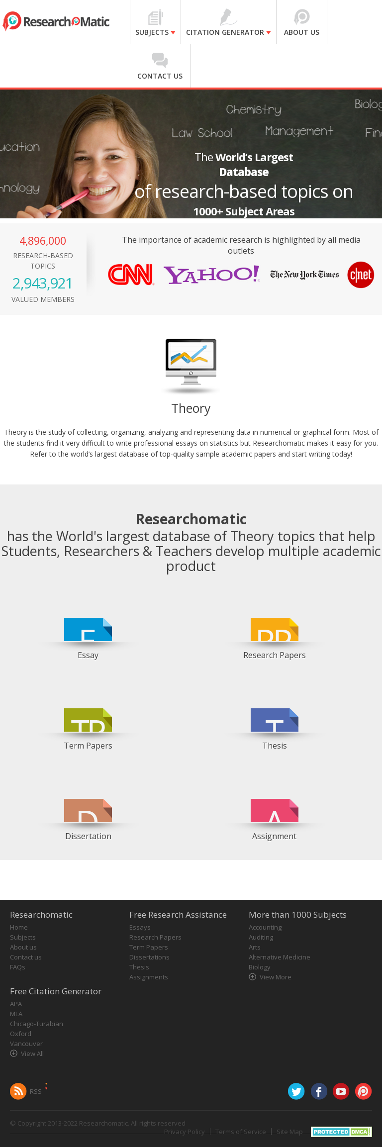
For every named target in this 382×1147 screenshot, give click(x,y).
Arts (255, 947)
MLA (16, 1013)
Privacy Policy (184, 1131)
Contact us (26, 957)
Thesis (274, 745)
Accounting (265, 927)
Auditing (261, 937)
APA (16, 1003)
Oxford (20, 1033)
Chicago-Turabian (36, 1023)
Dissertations (149, 957)
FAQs (17, 966)
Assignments (148, 976)
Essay (88, 655)
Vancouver (26, 1043)
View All (32, 1053)
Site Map (290, 1131)
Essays (140, 927)
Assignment (274, 836)
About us (23, 947)
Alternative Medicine (279, 957)
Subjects (23, 937)
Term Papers (88, 745)
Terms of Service (240, 1131)
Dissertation (88, 836)
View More (275, 976)
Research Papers (274, 655)
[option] (88, 626)
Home (19, 927)
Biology (260, 966)
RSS (36, 1091)
